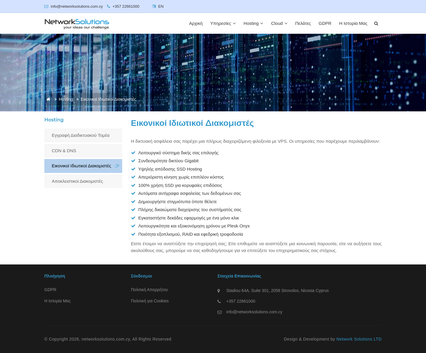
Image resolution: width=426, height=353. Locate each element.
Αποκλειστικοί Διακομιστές (77, 181)
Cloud (279, 23)
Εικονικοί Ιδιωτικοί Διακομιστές (81, 165)
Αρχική (196, 23)
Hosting (253, 23)
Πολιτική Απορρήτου (149, 289)
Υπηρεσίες (223, 23)
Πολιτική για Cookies (150, 301)
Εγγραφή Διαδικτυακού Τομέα (80, 135)
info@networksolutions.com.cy (254, 311)
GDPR (325, 23)
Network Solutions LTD (359, 339)
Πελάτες (303, 23)
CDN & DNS (64, 150)
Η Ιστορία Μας (353, 23)
